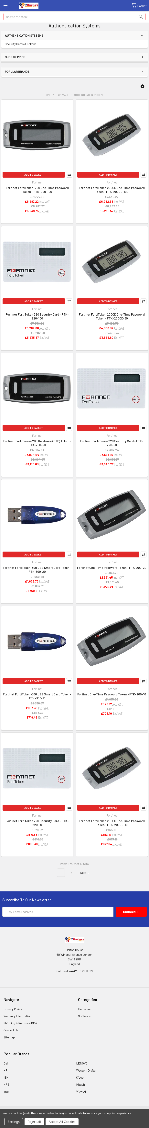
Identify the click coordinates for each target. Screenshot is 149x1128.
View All (81, 1091)
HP (5, 1070)
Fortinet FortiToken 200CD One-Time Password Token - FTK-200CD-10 (112, 823)
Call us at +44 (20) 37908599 (75, 971)
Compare (69, 175)
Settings (14, 1122)
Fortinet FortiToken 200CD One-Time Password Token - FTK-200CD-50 (112, 316)
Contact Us (11, 1030)
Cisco (80, 1077)
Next (85, 873)
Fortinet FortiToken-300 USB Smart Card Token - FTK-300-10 (37, 696)
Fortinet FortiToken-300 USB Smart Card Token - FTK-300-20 (37, 569)
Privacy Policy (13, 1009)
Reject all (34, 1122)
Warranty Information (17, 1016)
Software (84, 1016)
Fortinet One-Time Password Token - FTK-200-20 (111, 567)
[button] (142, 86)
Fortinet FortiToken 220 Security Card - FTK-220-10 (37, 823)
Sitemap (9, 1037)
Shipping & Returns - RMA (20, 1023)
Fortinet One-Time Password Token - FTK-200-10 (111, 694)
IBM (6, 1077)
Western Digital (86, 1070)
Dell (6, 1063)
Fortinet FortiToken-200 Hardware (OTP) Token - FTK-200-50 (37, 443)
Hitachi (81, 1084)
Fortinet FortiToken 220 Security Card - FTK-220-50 (111, 443)
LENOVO (81, 1063)
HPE (6, 1084)
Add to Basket (33, 174)
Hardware (84, 1009)
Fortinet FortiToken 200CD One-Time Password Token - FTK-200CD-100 (112, 189)
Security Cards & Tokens (21, 44)
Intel (6, 1091)
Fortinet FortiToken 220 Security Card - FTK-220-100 (37, 316)
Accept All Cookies (62, 1122)
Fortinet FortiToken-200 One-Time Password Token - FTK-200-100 (37, 189)
